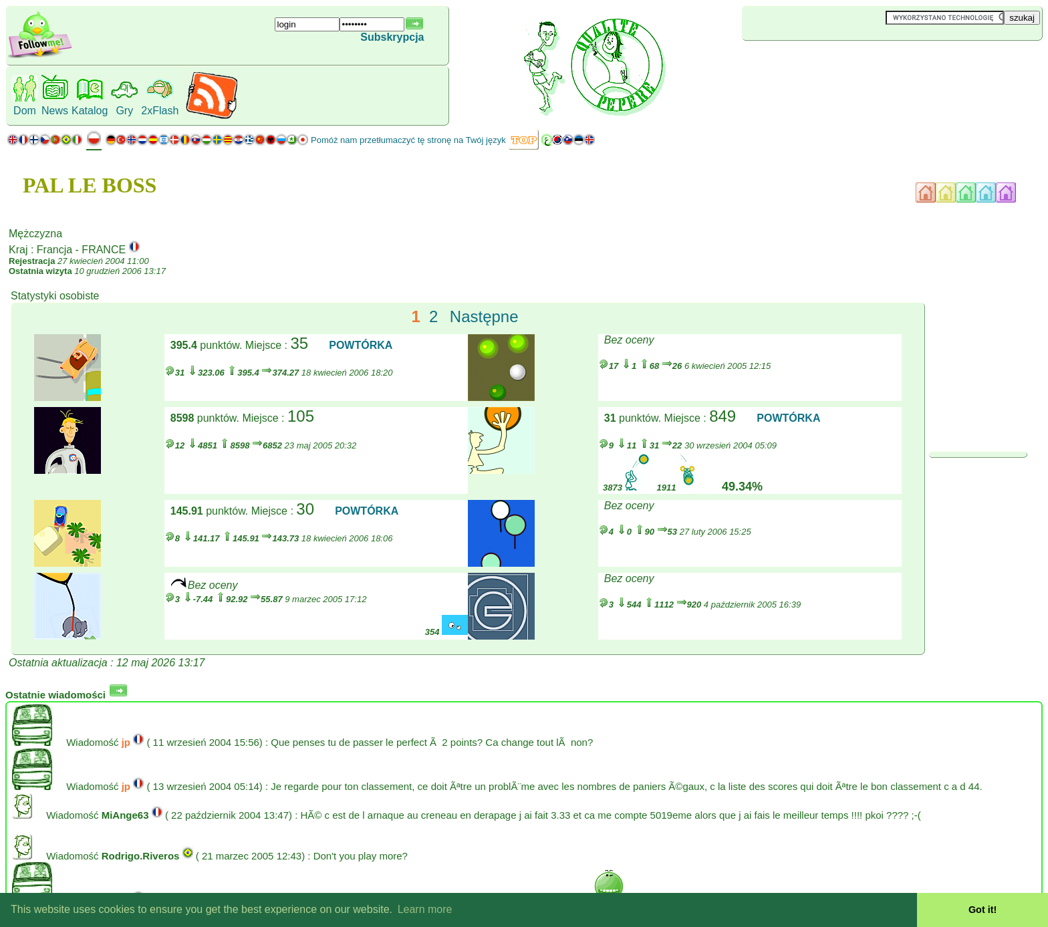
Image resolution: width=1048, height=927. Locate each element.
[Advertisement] (821, 63)
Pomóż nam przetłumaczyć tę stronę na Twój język (408, 140)
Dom (24, 110)
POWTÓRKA (360, 345)
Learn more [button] (425, 909)
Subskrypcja (392, 37)
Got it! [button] (982, 909)
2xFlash (159, 110)
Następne (484, 316)
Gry (124, 110)
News (54, 110)
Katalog (90, 110)
